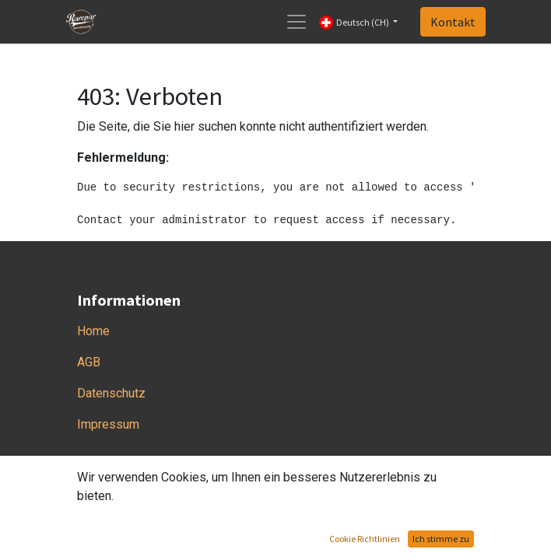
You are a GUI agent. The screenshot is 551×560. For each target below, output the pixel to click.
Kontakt (453, 22)
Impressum (108, 424)
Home (93, 331)
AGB (88, 362)
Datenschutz (111, 393)
